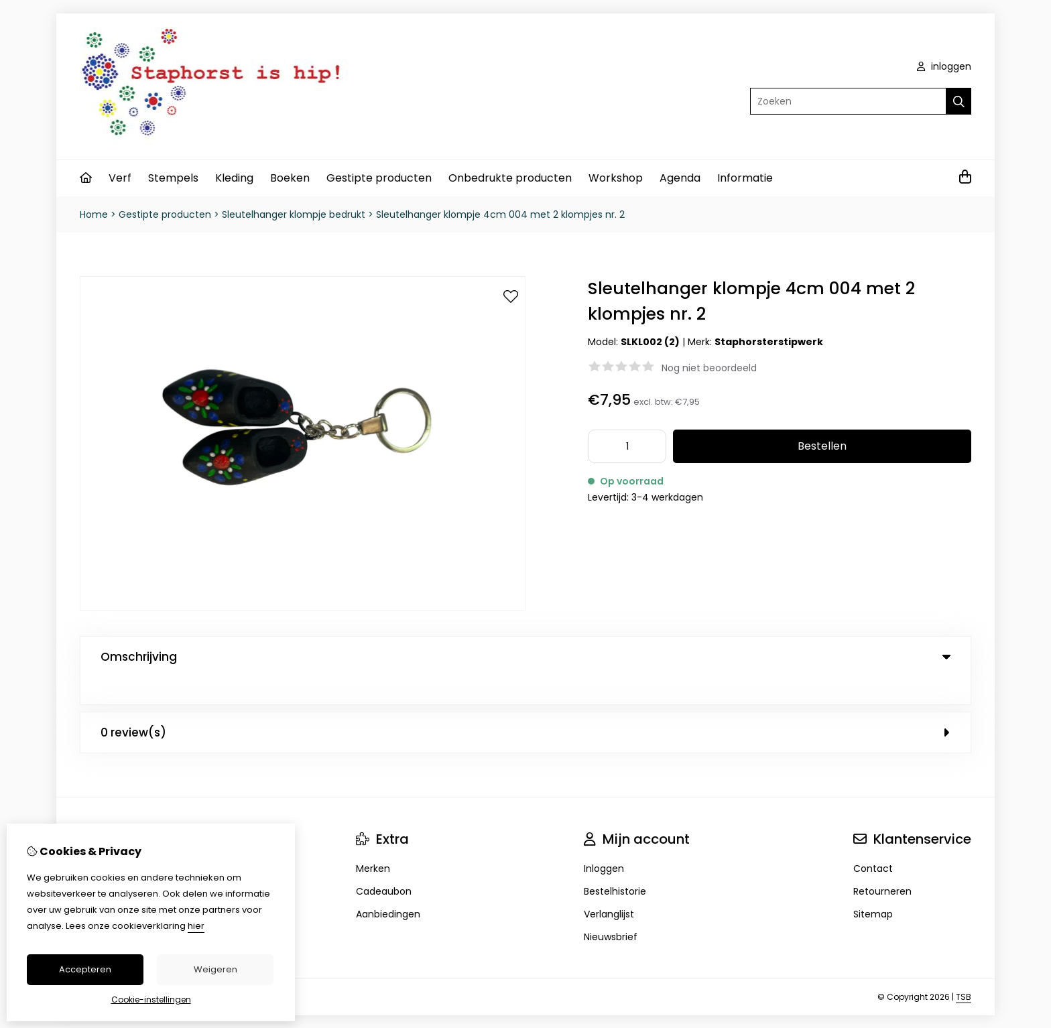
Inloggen (604, 841)
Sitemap (873, 886)
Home (94, 214)
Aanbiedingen (388, 886)
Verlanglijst (609, 886)
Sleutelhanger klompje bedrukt (293, 214)
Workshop (616, 178)
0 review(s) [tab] (525, 705)
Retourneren (882, 864)
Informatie (745, 178)
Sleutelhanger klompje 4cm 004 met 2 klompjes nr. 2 (500, 214)
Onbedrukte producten (510, 178)
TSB (963, 969)
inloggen (944, 66)
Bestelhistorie (615, 864)
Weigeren (215, 969)
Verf (120, 178)
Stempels (173, 178)
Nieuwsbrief (610, 909)
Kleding (234, 178)
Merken (373, 841)
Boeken (290, 178)
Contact (873, 841)
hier (196, 925)
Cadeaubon (384, 864)
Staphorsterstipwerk (769, 341)
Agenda (680, 178)
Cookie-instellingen (151, 999)
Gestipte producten (379, 178)
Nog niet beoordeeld (709, 368)
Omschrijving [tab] (525, 657)
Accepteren (85, 969)
